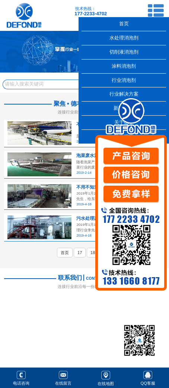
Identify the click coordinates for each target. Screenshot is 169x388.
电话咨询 (21, 377)
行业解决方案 (123, 94)
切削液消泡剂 (123, 52)
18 (92, 252)
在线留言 (63, 377)
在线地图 (106, 377)
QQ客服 (148, 377)
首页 (65, 252)
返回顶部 (160, 357)
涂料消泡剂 (124, 66)
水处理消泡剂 (123, 38)
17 (79, 252)
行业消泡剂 (124, 80)
